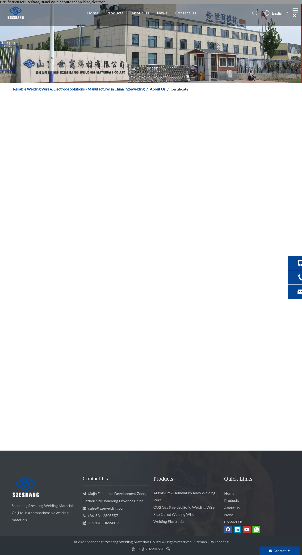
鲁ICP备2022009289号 (151, 548)
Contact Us (185, 13)
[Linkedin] (237, 529)
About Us (140, 13)
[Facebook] (228, 529)
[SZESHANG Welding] (26, 488)
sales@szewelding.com (107, 508)
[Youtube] (247, 529)
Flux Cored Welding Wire (173, 514)
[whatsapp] (256, 529)
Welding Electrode (168, 521)
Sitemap (200, 541)
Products (115, 13)
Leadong (222, 541)
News (162, 13)
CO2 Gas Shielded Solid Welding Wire (183, 507)
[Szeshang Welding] (151, 43)
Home (93, 13)
